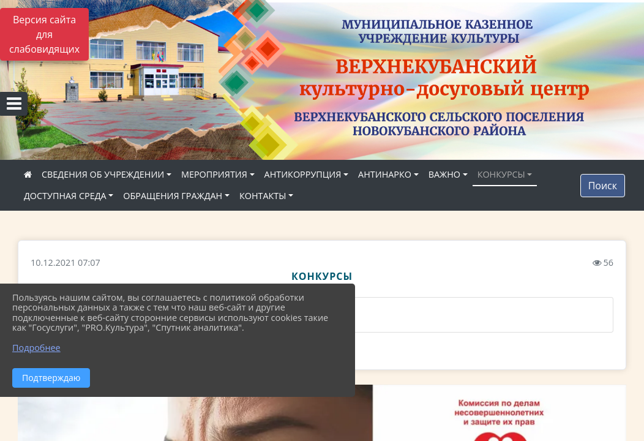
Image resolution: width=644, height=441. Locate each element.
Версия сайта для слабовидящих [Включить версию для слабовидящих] (44, 34)
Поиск (602, 185)
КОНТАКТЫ (262, 196)
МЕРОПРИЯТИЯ (214, 174)
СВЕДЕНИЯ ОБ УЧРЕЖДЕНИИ (103, 174)
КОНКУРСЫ (501, 174)
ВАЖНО (444, 174)
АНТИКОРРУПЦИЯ (303, 174)
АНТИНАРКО (384, 174)
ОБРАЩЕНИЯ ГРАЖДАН (172, 196)
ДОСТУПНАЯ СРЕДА (65, 196)
